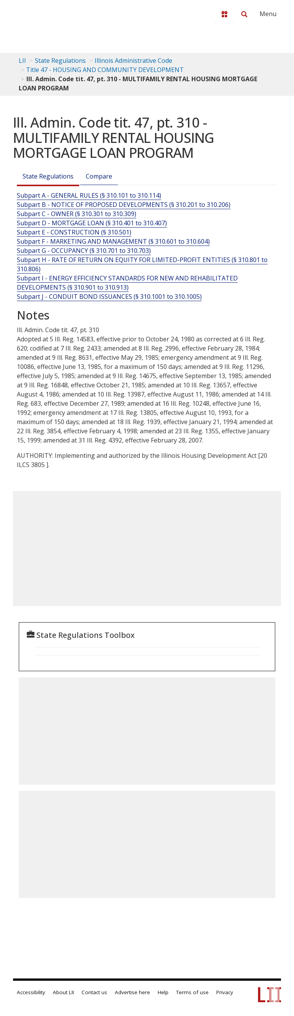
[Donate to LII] (224, 14)
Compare (99, 176)
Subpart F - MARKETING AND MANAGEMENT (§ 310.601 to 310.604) (113, 241)
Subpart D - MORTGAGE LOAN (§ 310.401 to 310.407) (92, 223)
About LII (63, 992)
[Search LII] (244, 14)
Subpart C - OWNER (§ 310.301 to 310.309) (76, 214)
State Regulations (60, 60)
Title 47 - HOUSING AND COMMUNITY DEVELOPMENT (105, 70)
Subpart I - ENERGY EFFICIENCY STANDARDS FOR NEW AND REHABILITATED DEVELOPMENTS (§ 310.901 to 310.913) (127, 283)
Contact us (94, 992)
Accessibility (31, 992)
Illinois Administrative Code (133, 60)
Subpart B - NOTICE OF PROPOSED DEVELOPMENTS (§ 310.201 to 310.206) (123, 204)
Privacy (224, 992)
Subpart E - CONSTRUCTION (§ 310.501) (74, 232)
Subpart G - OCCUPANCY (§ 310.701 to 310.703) (84, 250)
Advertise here (132, 992)
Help (163, 992)
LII (22, 60)
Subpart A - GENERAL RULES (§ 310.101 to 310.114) (89, 195)
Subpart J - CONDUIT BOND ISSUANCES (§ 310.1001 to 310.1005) (109, 296)
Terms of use (192, 992)
